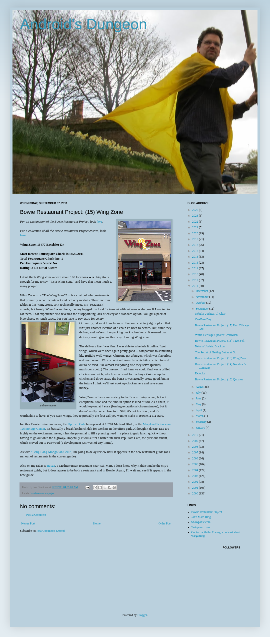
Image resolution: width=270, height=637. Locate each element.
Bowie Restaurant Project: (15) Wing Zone (220, 358)
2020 (195, 233)
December (202, 291)
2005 (195, 464)
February (201, 421)
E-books (200, 373)
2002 (195, 481)
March (200, 416)
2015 (195, 262)
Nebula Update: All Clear (210, 313)
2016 (195, 256)
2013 (195, 274)
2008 (195, 446)
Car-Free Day (203, 319)
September (202, 308)
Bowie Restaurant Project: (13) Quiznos (219, 379)
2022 (195, 221)
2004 (195, 470)
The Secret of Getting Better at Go (215, 352)
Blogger (142, 615)
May (199, 404)
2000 (195, 493)
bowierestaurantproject (42, 493)
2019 (195, 239)
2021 (195, 227)
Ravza (51, 465)
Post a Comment (36, 514)
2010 (195, 435)
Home (96, 523)
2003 (195, 476)
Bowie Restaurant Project (206, 512)
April (199, 410)
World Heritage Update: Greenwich (216, 335)
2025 (195, 210)
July (199, 392)
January (201, 427)
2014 (195, 268)
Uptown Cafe (77, 424)
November (202, 297)
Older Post (164, 523)
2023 (195, 215)
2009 (195, 441)
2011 (195, 286)
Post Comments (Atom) (50, 530)
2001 (195, 487)
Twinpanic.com (200, 527)
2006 (195, 458)
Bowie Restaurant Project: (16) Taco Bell (219, 340)
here (99, 221)
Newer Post (28, 523)
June (199, 398)
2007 (195, 452)
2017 (195, 251)
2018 (195, 245)
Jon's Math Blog (201, 517)
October (201, 302)
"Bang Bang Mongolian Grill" (51, 452)
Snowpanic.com (200, 522)
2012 (195, 280)
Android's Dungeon (83, 24)
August (200, 386)
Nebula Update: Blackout (210, 346)
